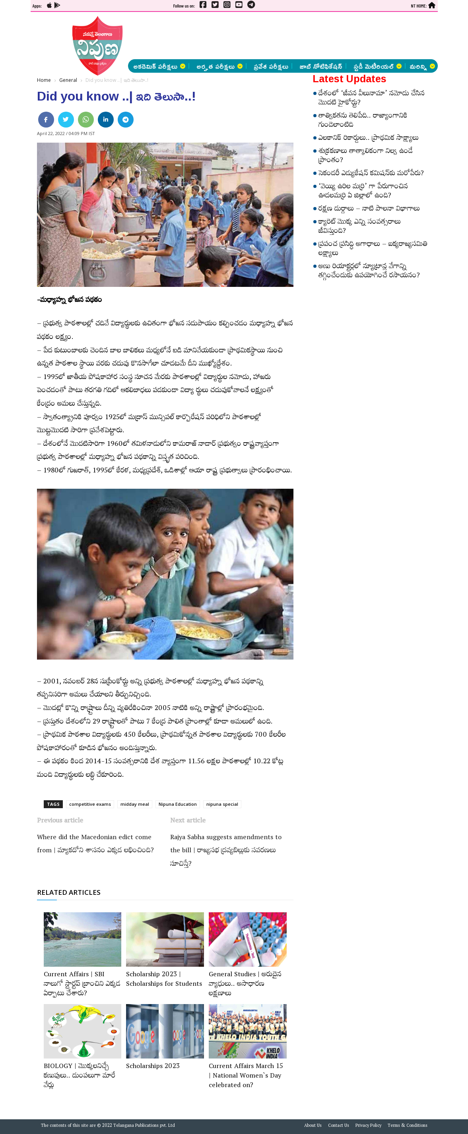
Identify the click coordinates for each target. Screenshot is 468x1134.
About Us (313, 1126)
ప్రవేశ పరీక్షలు (271, 66)
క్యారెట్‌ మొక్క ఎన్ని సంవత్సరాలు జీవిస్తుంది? (359, 227)
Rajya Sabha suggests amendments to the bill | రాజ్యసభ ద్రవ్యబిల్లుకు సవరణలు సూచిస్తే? (226, 851)
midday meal (134, 804)
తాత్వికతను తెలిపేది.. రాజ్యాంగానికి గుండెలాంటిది (363, 121)
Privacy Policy (368, 1126)
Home (44, 80)
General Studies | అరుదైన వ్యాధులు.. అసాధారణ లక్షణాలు (245, 985)
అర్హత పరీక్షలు (219, 66)
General (68, 80)
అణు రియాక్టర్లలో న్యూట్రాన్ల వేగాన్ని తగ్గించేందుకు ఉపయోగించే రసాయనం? (369, 272)
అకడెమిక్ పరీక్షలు (159, 66)
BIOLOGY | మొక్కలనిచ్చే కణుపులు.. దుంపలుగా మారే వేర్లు (79, 1076)
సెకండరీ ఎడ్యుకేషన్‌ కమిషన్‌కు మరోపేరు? (371, 174)
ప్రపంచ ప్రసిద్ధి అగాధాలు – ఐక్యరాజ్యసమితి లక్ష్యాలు (372, 249)
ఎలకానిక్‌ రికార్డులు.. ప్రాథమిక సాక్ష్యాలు (368, 139)
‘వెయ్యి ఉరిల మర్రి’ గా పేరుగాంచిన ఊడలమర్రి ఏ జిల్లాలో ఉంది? (363, 192)
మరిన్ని (422, 66)
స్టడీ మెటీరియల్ (377, 66)
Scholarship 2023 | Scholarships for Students (164, 980)
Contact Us (338, 1126)
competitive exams (90, 804)
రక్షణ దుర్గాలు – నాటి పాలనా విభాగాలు (369, 210)
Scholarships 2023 (153, 1067)
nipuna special (222, 804)
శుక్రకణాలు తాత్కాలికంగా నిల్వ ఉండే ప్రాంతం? (365, 156)
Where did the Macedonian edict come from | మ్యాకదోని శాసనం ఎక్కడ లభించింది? (95, 845)
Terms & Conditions (407, 1126)
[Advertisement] (253, 36)
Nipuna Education (178, 804)
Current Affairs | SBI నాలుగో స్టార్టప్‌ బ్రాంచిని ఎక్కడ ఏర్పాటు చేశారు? (82, 985)
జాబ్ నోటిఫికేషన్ (320, 66)
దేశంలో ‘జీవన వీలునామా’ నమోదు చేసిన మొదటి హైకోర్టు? (371, 99)
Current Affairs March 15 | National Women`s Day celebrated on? (246, 1076)
